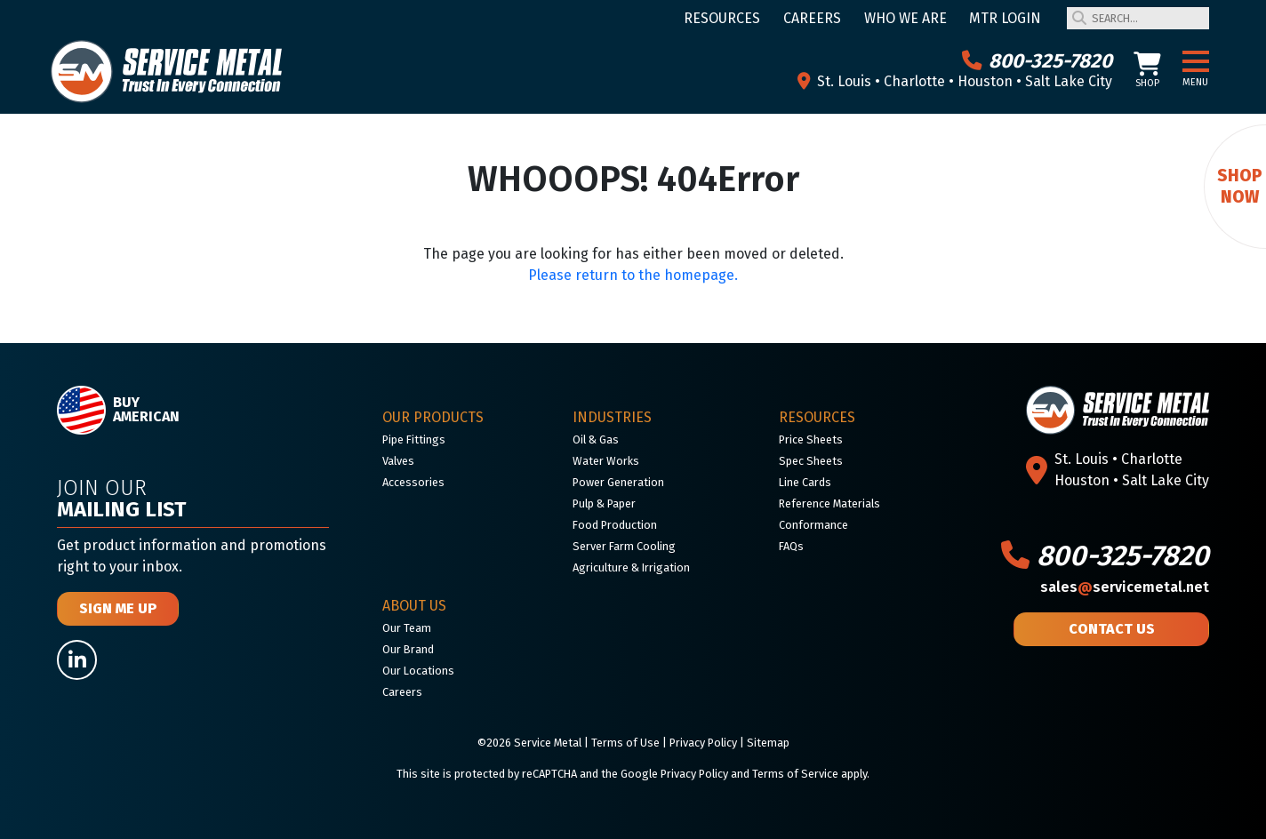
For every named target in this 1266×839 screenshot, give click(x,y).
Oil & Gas (596, 439)
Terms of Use (625, 742)
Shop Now (1239, 186)
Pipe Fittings (413, 439)
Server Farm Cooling (624, 546)
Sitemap (768, 742)
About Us (414, 605)
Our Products (433, 417)
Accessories (413, 482)
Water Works (606, 460)
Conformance (813, 524)
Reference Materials (829, 503)
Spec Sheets (811, 460)
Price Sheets (811, 439)
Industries (612, 417)
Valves (398, 460)
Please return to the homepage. (633, 275)
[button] (1195, 62)
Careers (812, 18)
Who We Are (905, 18)
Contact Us (1112, 628)
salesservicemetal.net (1124, 587)
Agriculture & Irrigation (631, 567)
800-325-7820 (1037, 60)
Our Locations (418, 670)
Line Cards (805, 482)
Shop (1147, 70)
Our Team (406, 628)
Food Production (615, 524)
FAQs (791, 546)
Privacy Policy (703, 742)
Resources (722, 18)
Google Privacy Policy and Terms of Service (729, 773)
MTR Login (1005, 18)
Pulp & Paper (604, 503)
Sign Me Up (117, 608)
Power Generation (618, 482)
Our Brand (408, 649)
